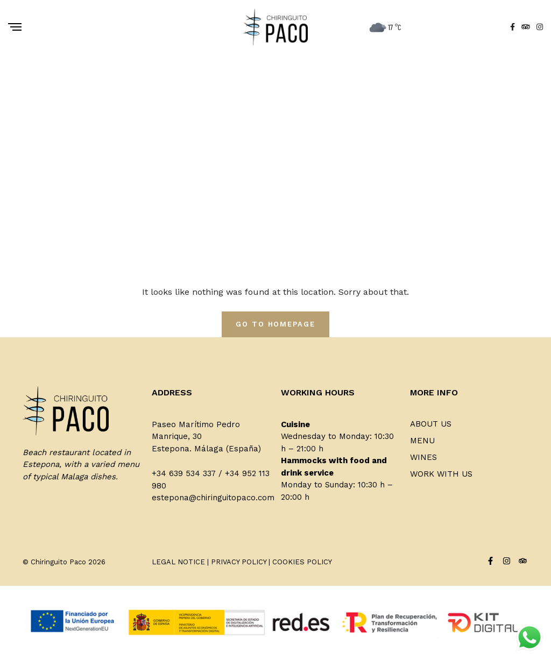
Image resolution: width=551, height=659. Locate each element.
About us (430, 424)
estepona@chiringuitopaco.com (213, 497)
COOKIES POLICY (302, 562)
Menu (422, 440)
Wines (423, 457)
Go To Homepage (275, 324)
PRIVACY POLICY (238, 562)
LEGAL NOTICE (178, 562)
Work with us (441, 474)
